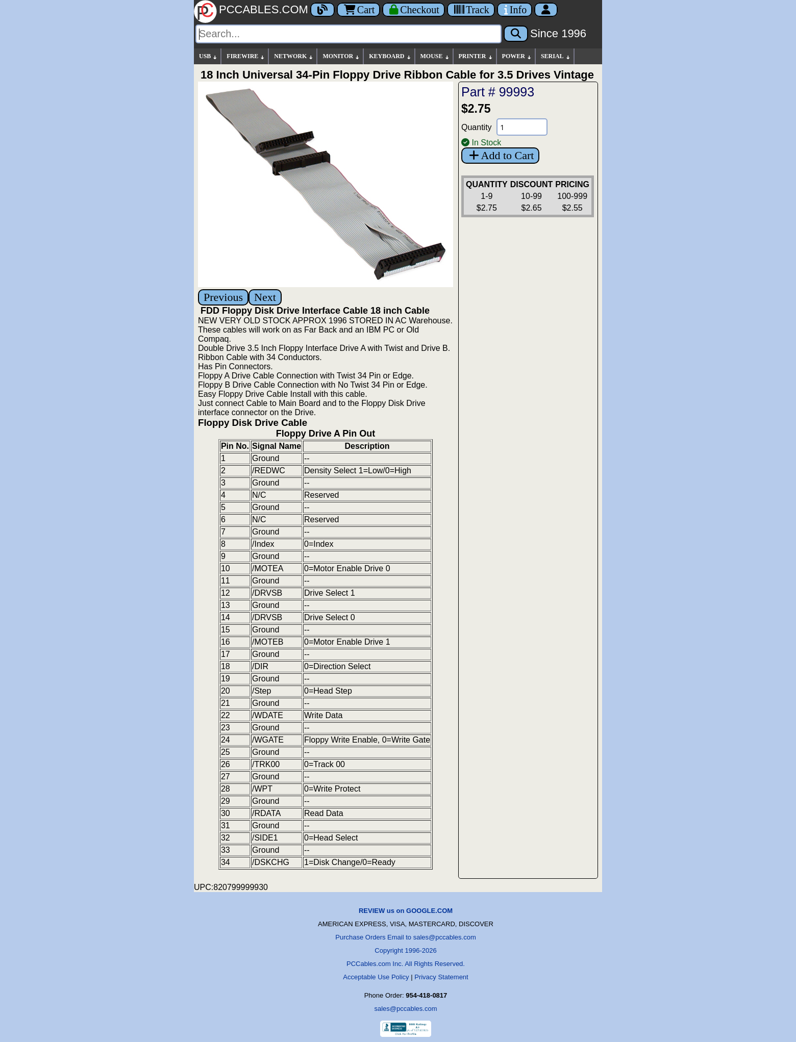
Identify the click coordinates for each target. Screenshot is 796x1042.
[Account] (546, 10)
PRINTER (476, 56)
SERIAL (556, 56)
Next (265, 297)
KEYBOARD (390, 56)
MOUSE (435, 56)
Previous (223, 297)
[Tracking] (471, 10)
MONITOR (341, 56)
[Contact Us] (514, 10)
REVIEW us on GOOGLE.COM (406, 910)
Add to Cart (500, 155)
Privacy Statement (441, 977)
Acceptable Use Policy (376, 977)
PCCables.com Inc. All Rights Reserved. (405, 964)
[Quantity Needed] (522, 127)
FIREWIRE (246, 56)
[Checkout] (413, 10)
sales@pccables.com (405, 1008)
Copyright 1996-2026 (405, 950)
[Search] (348, 33)
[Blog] (322, 10)
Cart (358, 9)
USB (208, 56)
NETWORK (294, 56)
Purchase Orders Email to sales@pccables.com (405, 937)
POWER (517, 56)
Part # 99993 (497, 92)
